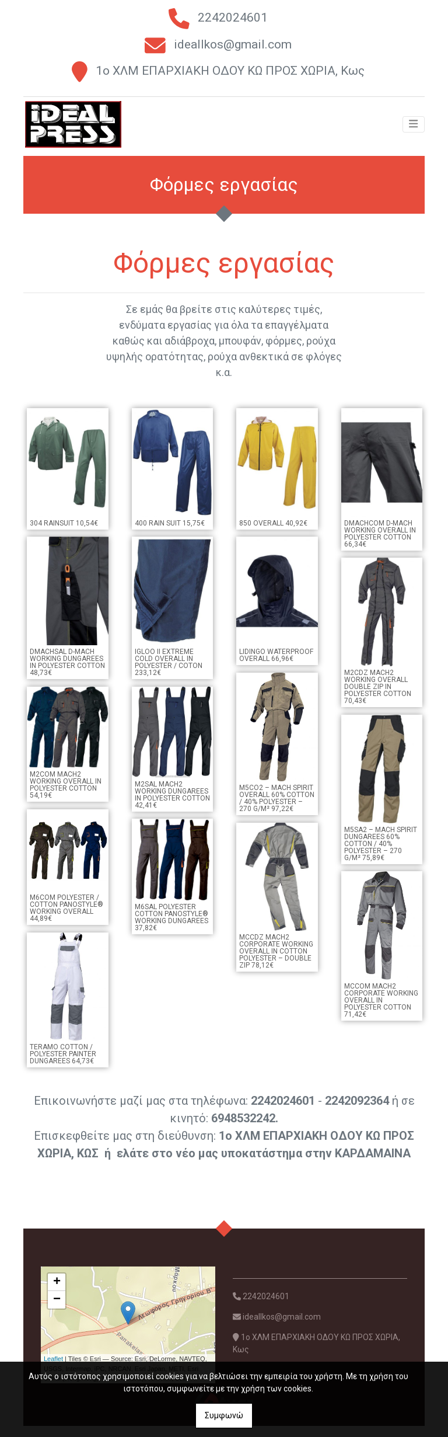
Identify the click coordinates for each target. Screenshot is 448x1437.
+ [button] (57, 1293)
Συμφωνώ (224, 1415)
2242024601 (233, 18)
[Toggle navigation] (413, 132)
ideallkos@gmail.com (233, 44)
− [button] (57, 1311)
